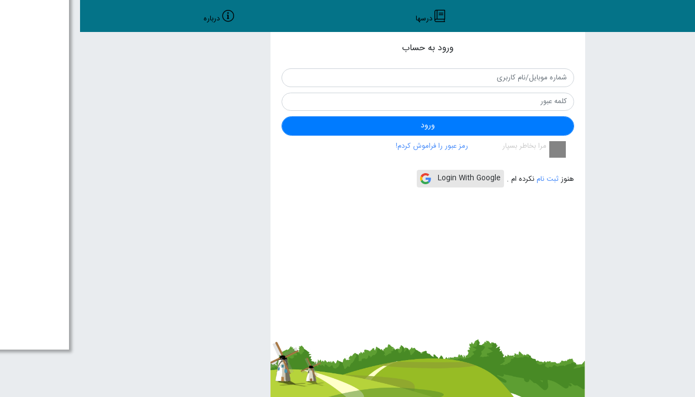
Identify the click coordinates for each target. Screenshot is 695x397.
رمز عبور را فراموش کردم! (352, 146)
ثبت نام (466, 179)
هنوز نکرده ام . (460, 179)
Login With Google (380, 178)
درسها (344, 19)
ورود (348, 125)
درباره (132, 19)
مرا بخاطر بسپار (444, 146)
